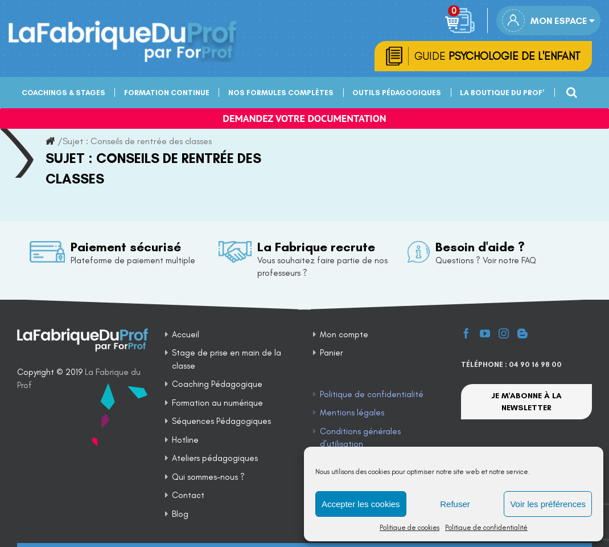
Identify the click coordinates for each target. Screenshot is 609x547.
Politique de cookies (409, 528)
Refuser (455, 504)
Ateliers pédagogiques (215, 458)
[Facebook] (466, 333)
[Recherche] (570, 90)
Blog (180, 514)
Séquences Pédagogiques (221, 421)
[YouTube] (485, 333)
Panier (331, 353)
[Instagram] (504, 333)
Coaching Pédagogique (217, 384)
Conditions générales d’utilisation (360, 438)
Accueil (185, 334)
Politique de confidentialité (486, 528)
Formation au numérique (217, 403)
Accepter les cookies (361, 504)
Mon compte (344, 334)
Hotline (185, 440)
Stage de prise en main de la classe (226, 359)
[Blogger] (522, 333)
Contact (188, 495)
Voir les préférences (548, 504)
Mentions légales (352, 412)
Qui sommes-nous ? (208, 477)
